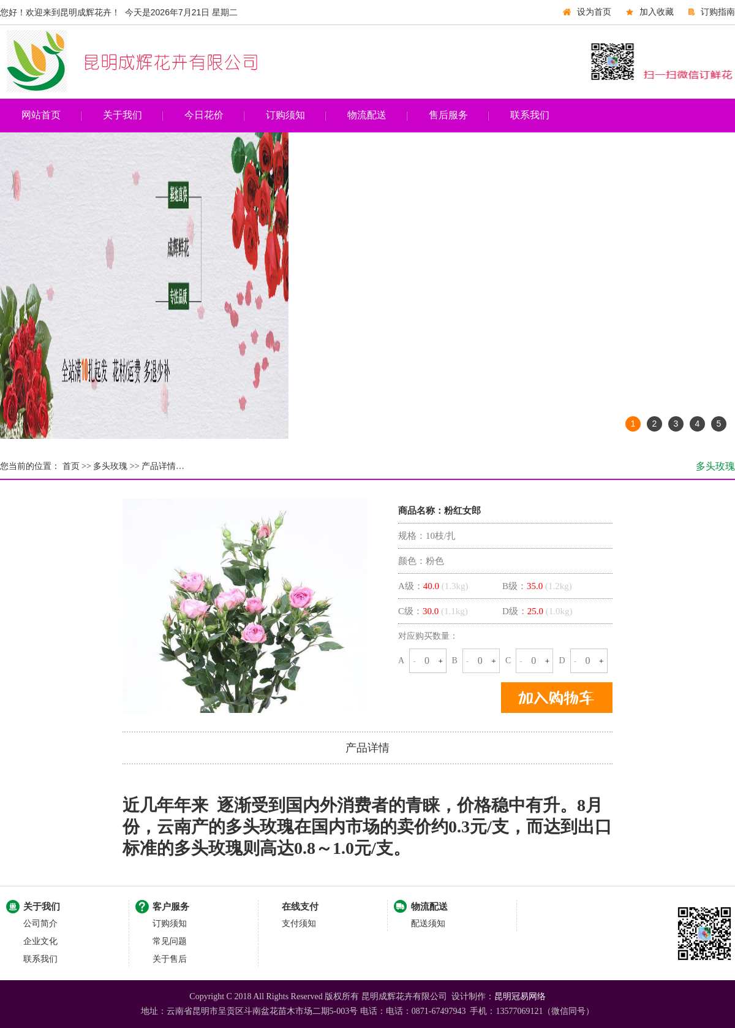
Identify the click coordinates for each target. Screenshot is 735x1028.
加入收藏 (656, 12)
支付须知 (299, 923)
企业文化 (40, 941)
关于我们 (122, 115)
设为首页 (594, 12)
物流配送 (366, 115)
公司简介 (40, 923)
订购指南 (718, 12)
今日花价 (204, 115)
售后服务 (448, 115)
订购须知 (285, 115)
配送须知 (428, 923)
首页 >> (75, 466)
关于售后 (170, 959)
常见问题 (170, 941)
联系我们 (529, 115)
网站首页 (41, 115)
